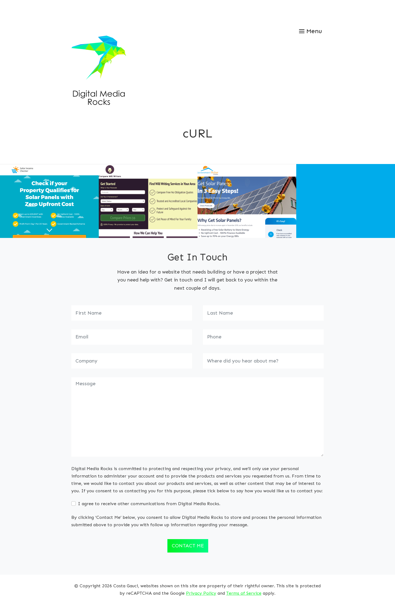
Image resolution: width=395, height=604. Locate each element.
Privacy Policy (201, 593)
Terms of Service (243, 593)
